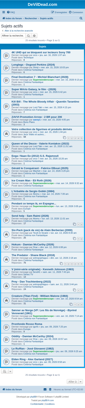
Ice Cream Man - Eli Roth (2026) (31, 180)
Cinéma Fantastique (33, 70)
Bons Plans (29, 122)
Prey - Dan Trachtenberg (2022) (31, 281)
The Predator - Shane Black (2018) (33, 255)
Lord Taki (37, 107)
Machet (36, 171)
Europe (26, 208)
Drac (35, 247)
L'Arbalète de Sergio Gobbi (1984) (33, 191)
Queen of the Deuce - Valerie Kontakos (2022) (40, 143)
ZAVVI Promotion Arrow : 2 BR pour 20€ (37, 116)
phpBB (33, 397)
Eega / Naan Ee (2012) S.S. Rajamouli (35, 155)
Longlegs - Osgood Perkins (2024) (33, 64)
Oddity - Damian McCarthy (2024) (33, 336)
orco (35, 55)
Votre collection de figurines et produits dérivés (42, 129)
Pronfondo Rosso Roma (27, 323)
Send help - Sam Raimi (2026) (30, 215)
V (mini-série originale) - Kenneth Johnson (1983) (43, 269)
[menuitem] (11, 12)
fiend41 (36, 272)
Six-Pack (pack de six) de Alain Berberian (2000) (42, 230)
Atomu (36, 194)
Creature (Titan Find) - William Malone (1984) (40, 295)
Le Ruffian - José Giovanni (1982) (33, 348)
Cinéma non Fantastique (35, 110)
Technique (28, 57)
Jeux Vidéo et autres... (34, 134)
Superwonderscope (43, 79)
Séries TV (28, 274)
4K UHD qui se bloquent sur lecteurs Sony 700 (41, 52)
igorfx (36, 326)
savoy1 (37, 119)
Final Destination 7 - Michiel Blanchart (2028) (40, 76)
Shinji (36, 67)
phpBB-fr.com (48, 400)
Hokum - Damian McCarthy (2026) (33, 244)
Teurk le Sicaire (40, 233)
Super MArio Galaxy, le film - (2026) (34, 89)
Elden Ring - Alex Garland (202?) (32, 359)
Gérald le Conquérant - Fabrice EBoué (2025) (40, 168)
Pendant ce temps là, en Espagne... (34, 203)
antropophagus (40, 258)
